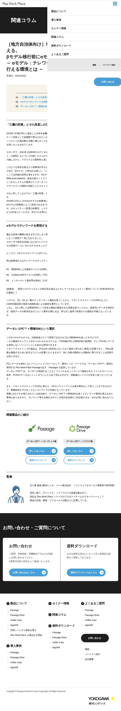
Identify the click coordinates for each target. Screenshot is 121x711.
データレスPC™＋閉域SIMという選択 (39, 106)
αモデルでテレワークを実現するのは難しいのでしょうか (48, 102)
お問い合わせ (94, 638)
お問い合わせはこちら (24, 572)
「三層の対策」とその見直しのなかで (38, 97)
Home (80, 20)
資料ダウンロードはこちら (84, 572)
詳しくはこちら (37, 451)
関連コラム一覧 (90, 20)
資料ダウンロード (38, 460)
